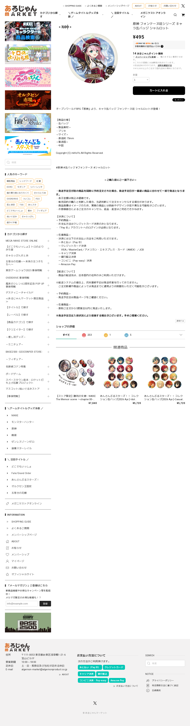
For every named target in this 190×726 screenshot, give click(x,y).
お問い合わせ (169, 6)
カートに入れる (159, 90)
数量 (135, 75)
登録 (45, 603)
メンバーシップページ (118, 6)
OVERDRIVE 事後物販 (17, 277)
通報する (180, 321)
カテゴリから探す (51, 15)
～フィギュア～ (14, 359)
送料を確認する (165, 65)
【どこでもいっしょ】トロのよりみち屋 (25, 248)
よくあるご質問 (94, 6)
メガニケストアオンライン (153, 15)
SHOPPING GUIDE (73, 6)
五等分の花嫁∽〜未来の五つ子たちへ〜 (24, 263)
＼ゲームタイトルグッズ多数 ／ (86, 15)
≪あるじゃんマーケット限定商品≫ (25, 300)
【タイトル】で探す (17, 307)
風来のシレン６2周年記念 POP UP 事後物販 (25, 285)
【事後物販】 (13, 396)
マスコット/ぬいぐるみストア (23, 389)
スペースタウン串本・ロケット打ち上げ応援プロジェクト (25, 381)
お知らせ (152, 6)
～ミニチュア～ (14, 344)
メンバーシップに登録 (146, 57)
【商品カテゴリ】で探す (20, 322)
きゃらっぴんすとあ (17, 255)
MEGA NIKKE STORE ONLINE (22, 240)
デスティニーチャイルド (20, 292)
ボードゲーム (13, 374)
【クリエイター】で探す (20, 329)
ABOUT (138, 6)
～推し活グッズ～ (16, 337)
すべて (66, 335)
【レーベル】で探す (17, 314)
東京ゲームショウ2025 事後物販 (25, 270)
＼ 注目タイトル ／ (122, 15)
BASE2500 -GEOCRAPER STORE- (24, 351)
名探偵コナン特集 (16, 366)
